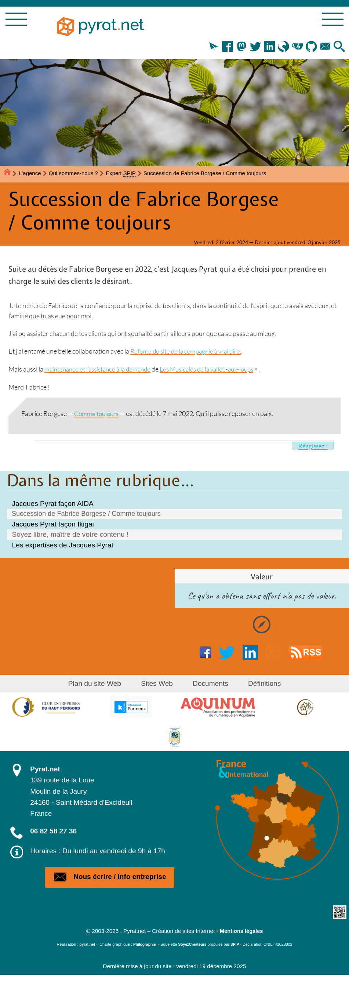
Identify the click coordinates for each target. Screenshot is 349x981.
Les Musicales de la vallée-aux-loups (216, 370)
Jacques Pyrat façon (53, 525)
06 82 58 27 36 (53, 832)
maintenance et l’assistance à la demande (100, 370)
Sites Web (159, 684)
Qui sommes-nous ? (73, 174)
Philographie (144, 950)
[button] (206, 48)
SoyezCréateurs (193, 950)
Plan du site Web (100, 684)
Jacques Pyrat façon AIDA (53, 504)
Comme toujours (97, 414)
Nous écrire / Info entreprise (109, 880)
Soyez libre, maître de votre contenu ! (70, 535)
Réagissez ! (312, 446)
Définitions (258, 684)
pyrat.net (85, 950)
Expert (121, 174)
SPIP (236, 950)
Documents (208, 684)
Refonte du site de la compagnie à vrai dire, (188, 352)
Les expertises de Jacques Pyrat (62, 546)
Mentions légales (241, 937)
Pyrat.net (45, 770)
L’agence (30, 174)
